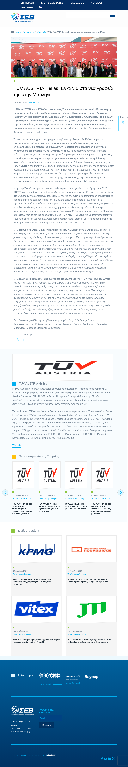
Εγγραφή (46, 725)
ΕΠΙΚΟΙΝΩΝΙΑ (27, 7)
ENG (40, 7)
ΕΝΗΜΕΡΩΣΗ (27, 3)
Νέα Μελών (41, 32)
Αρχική (19, 32)
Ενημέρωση (29, 32)
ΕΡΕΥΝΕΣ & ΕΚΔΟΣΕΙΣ (52, 3)
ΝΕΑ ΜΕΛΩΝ (97, 3)
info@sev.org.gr (23, 731)
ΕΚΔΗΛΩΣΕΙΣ (77, 3)
